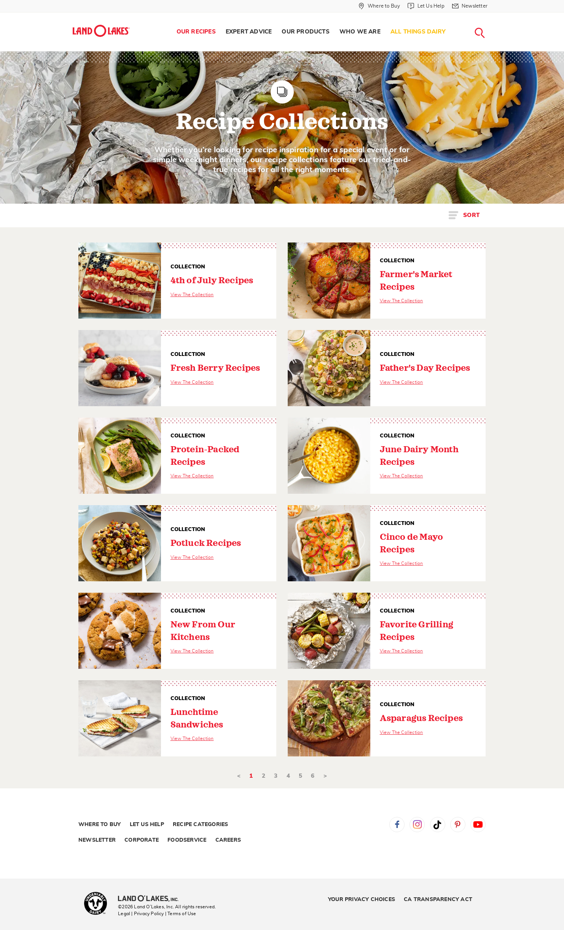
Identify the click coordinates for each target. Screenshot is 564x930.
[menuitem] (196, 32)
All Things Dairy (418, 32)
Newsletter (97, 840)
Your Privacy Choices (361, 899)
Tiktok (437, 824)
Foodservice (186, 840)
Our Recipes (196, 32)
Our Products (305, 32)
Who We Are (360, 32)
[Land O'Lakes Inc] (151, 899)
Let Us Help (147, 824)
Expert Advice (249, 32)
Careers (228, 840)
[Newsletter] (469, 6)
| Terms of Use (180, 913)
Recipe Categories (200, 824)
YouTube (478, 824)
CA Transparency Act (438, 899)
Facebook (397, 824)
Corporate (141, 840)
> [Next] (325, 776)
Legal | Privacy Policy (141, 913)
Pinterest (457, 824)
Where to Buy (99, 824)
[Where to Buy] (379, 6)
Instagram (417, 824)
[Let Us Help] (426, 6)
